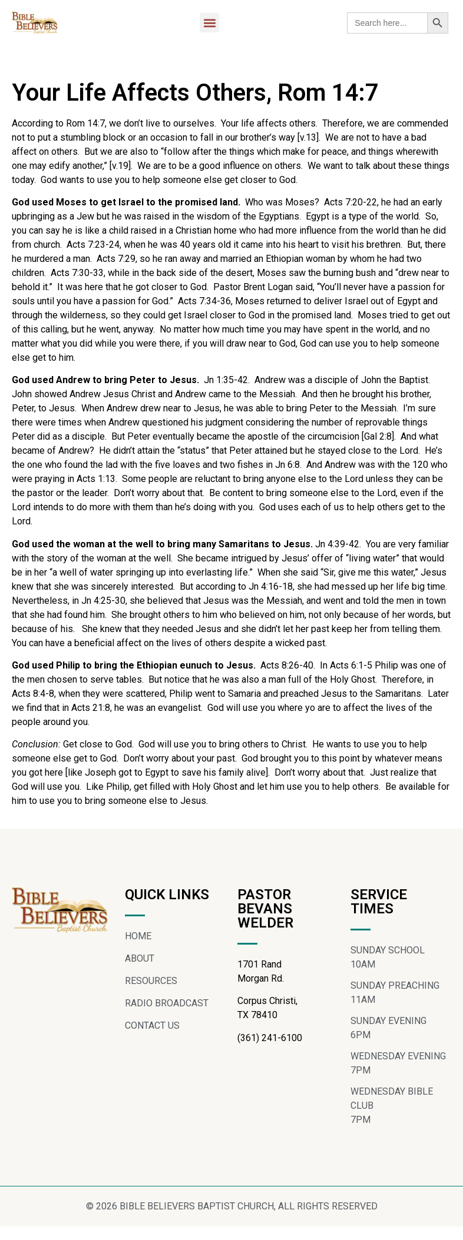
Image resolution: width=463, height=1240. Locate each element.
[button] (209, 22)
